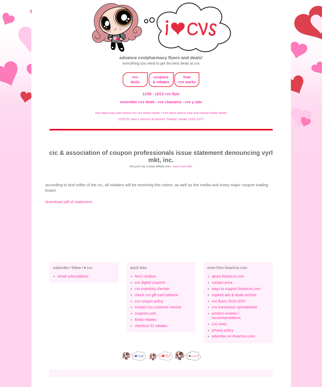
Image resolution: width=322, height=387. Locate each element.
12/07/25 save (127, 119)
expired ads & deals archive (234, 295)
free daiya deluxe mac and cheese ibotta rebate (195, 112)
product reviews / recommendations (226, 315)
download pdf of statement (68, 201)
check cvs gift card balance (156, 295)
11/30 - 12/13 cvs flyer (161, 94)
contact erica (222, 282)
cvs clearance (170, 102)
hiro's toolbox (145, 276)
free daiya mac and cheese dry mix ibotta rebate (127, 112)
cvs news (219, 324)
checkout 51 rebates (151, 326)
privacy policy (223, 330)
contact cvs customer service (158, 307)
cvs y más (193, 102)
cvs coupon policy (149, 301)
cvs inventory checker (152, 289)
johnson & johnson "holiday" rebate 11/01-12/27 (172, 119)
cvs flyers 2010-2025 (228, 301)
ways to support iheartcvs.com (236, 289)
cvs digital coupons (150, 282)
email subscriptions (73, 276)
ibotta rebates (146, 319)
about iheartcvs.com (228, 276)
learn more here (182, 166)
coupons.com (145, 313)
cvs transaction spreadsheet (234, 307)
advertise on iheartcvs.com (233, 336)
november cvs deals (138, 102)
